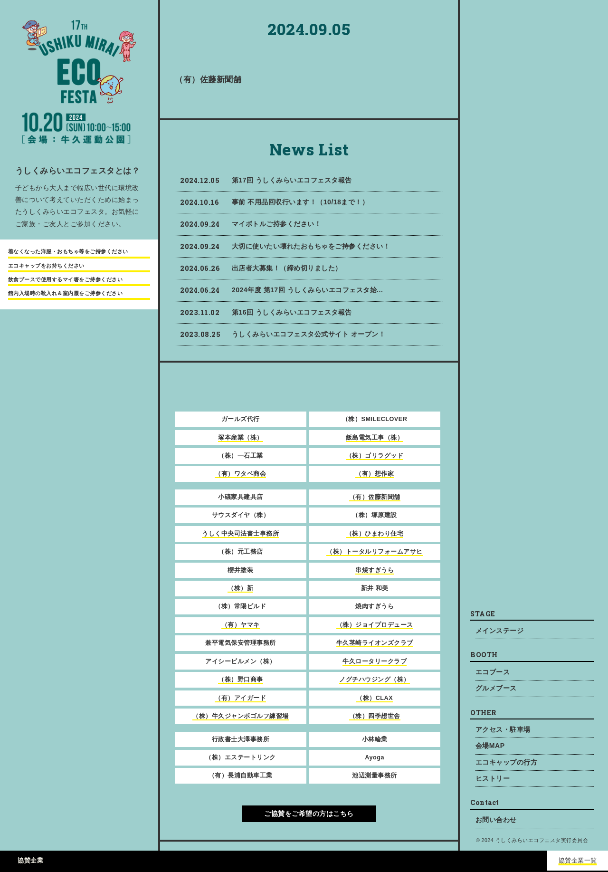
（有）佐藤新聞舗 (374, 497)
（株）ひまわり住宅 (375, 533)
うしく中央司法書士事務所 (240, 533)
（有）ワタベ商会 (240, 473)
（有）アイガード (240, 698)
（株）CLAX (374, 698)
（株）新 (240, 588)
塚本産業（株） (240, 437)
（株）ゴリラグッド (375, 455)
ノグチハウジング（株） (374, 679)
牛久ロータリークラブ (374, 661)
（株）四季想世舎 (374, 716)
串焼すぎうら (374, 570)
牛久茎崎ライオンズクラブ (374, 643)
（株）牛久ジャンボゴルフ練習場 (240, 716)
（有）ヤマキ (240, 625)
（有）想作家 (374, 473)
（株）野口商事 (240, 679)
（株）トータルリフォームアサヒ (374, 551)
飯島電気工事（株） (375, 437)
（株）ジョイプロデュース (374, 625)
